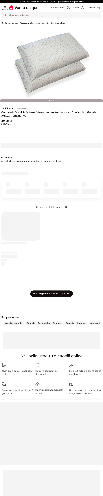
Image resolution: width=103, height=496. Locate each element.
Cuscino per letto (58, 23)
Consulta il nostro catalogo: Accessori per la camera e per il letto (31, 161)
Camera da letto (11, 23)
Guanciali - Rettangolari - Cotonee (44, 323)
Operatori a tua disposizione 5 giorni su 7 (17, 392)
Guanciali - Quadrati (76, 323)
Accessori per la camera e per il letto (34, 23)
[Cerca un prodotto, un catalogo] (5, 15)
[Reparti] (4, 6)
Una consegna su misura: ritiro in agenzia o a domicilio (85, 392)
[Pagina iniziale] (2, 23)
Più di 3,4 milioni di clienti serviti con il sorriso (85, 372)
